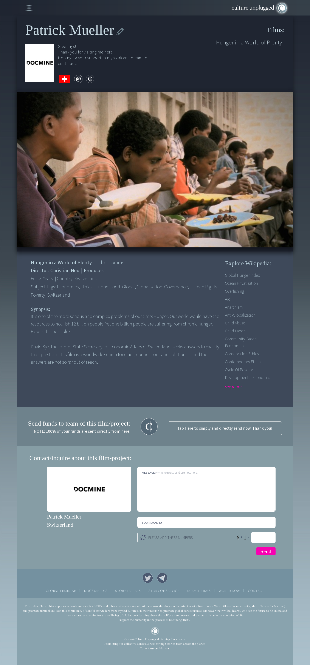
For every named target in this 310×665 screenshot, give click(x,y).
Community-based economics (241, 342)
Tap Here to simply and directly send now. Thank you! (224, 428)
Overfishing (234, 291)
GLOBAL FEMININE (61, 590)
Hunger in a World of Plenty (249, 42)
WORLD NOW (229, 590)
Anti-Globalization (240, 315)
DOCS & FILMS (95, 590)
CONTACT (256, 590)
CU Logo (155, 631)
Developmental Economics (248, 378)
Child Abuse (235, 323)
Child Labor (235, 331)
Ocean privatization (241, 283)
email (78, 79)
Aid (228, 299)
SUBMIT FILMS (199, 590)
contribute (90, 79)
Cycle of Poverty (239, 370)
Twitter (148, 578)
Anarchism (234, 307)
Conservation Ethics (242, 354)
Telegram (162, 578)
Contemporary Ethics (243, 362)
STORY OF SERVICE (164, 590)
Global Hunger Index (242, 275)
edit (120, 32)
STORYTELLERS (128, 590)
